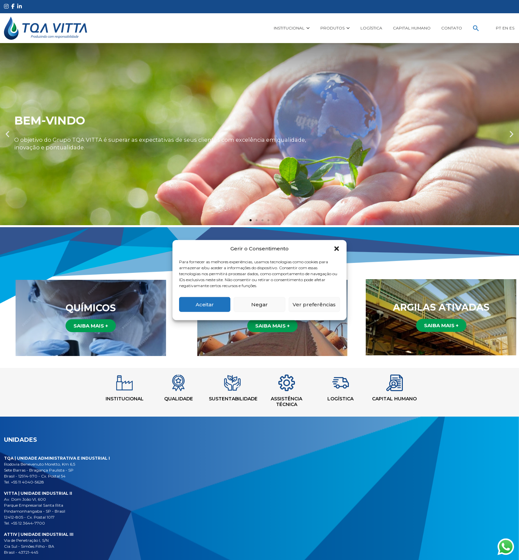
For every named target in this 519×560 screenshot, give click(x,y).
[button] (336, 248)
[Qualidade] (169, 383)
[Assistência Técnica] (289, 383)
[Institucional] (109, 383)
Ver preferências (314, 304)
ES (511, 27)
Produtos (332, 27)
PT (498, 27)
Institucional (289, 27)
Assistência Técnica (289, 401)
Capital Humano (412, 27)
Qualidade (169, 399)
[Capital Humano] (409, 383)
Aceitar (205, 304)
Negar (259, 304)
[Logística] (349, 383)
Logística (371, 27)
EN (505, 27)
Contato (451, 27)
